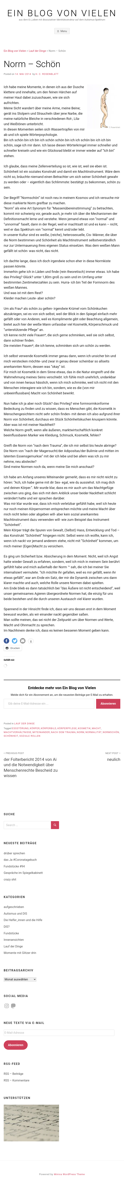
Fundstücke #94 (14, 866)
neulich (93, 756)
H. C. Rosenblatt (46, 74)
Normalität (93, 732)
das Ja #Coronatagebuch (20, 860)
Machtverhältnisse (17, 732)
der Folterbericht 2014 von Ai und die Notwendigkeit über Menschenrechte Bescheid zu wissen (31, 764)
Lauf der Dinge (24, 723)
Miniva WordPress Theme (69, 1174)
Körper (35, 728)
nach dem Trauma (63, 732)
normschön (111, 732)
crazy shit (10, 879)
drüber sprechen (14, 853)
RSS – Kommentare (16, 1080)
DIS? (7, 926)
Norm (80, 732)
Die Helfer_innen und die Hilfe (23, 920)
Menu (64, 31)
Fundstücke (11, 933)
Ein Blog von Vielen (62, 13)
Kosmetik (84, 728)
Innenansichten (14, 940)
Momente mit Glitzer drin (20, 953)
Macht (96, 728)
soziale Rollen (29, 735)
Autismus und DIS (15, 913)
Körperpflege (67, 728)
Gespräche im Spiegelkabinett (23, 873)
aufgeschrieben (14, 907)
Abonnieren (108, 703)
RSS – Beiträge (13, 1074)
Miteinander (41, 732)
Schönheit (11, 735)
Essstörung (20, 728)
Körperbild (48, 728)
